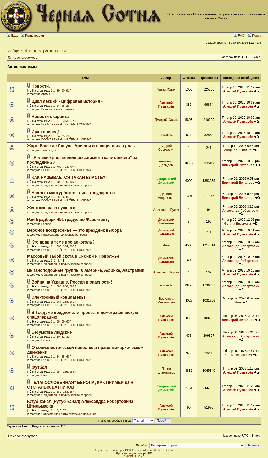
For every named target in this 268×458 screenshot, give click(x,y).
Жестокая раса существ (51, 208)
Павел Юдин (166, 89)
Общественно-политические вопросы (66, 185)
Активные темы (56, 51)
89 (58, 90)
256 (72, 371)
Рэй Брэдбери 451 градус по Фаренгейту (68, 219)
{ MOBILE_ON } (134, 456)
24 (58, 105)
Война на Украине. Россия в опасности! (72, 282)
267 (59, 301)
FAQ (239, 35)
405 (59, 181)
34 (58, 136)
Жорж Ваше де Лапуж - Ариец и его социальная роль (81, 146)
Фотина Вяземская (238, 223)
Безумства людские (52, 332)
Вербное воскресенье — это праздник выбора (74, 230)
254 (59, 371)
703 (65, 166)
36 (67, 136)
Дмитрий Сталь (166, 120)
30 (58, 336)
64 (58, 356)
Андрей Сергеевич (166, 147)
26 (67, 105)
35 (63, 136)
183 (65, 391)
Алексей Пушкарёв (238, 91)
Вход (12, 35)
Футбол (39, 367)
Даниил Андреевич (166, 196)
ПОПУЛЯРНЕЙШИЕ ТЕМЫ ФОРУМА (66, 124)
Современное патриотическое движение (69, 413)
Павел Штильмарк (166, 370)
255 (65, 371)
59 (63, 321)
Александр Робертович (240, 210)
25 (63, 105)
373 (65, 120)
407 (72, 181)
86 (63, 197)
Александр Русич (166, 210)
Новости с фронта (50, 116)
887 (72, 286)
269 (72, 301)
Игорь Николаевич (238, 355)
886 (65, 286)
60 (67, 321)
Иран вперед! (45, 131)
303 (59, 246)
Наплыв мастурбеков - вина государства (73, 192)
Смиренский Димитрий (166, 180)
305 (72, 246)
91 (67, 90)
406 (65, 181)
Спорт (45, 375)
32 (67, 336)
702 (59, 166)
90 (63, 90)
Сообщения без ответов (24, 51)
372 (59, 120)
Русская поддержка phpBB (134, 453)
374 (72, 120)
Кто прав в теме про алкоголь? (63, 242)
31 (63, 336)
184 (72, 391)
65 (63, 356)
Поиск (254, 35)
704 (72, 166)
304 (65, 246)
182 (59, 391)
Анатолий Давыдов (166, 163)
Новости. (41, 86)
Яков (166, 245)
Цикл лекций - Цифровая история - (67, 101)
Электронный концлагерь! (58, 297)
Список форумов (23, 57)
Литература (49, 150)
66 (67, 356)
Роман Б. (166, 135)
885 (59, 286)
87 (67, 197)
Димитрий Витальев (238, 165)
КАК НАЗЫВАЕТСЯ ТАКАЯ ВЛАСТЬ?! (69, 177)
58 (58, 321)
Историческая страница (57, 109)
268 (65, 301)
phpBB (124, 450)
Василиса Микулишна (166, 300)
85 (58, 197)
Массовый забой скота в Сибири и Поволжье (73, 256)
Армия (45, 93)
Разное (46, 223)
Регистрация (32, 35)
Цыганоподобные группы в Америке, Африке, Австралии (85, 270)
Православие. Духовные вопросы (64, 234)
